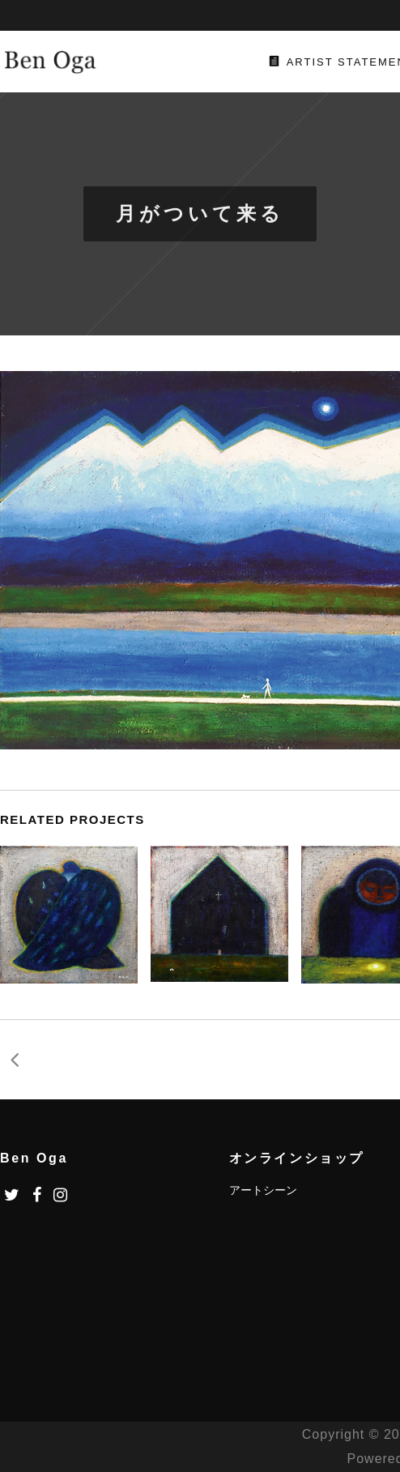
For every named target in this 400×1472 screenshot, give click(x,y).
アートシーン (263, 1190)
